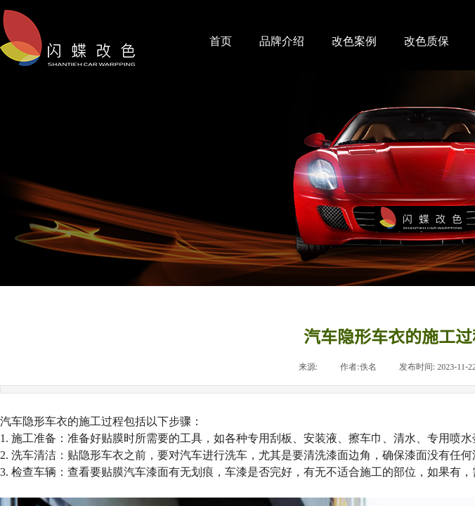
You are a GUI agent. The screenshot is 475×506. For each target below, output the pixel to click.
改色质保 (426, 41)
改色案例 (354, 41)
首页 (220, 41)
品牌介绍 (281, 41)
